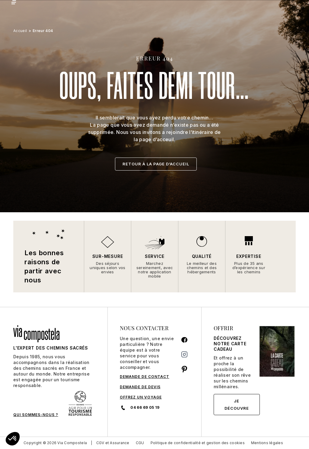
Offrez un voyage (141, 397)
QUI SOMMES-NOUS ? (35, 414)
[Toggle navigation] (13, 2)
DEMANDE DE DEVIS (140, 387)
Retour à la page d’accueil (156, 163)
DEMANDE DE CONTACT (144, 376)
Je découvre (237, 405)
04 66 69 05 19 (139, 407)
